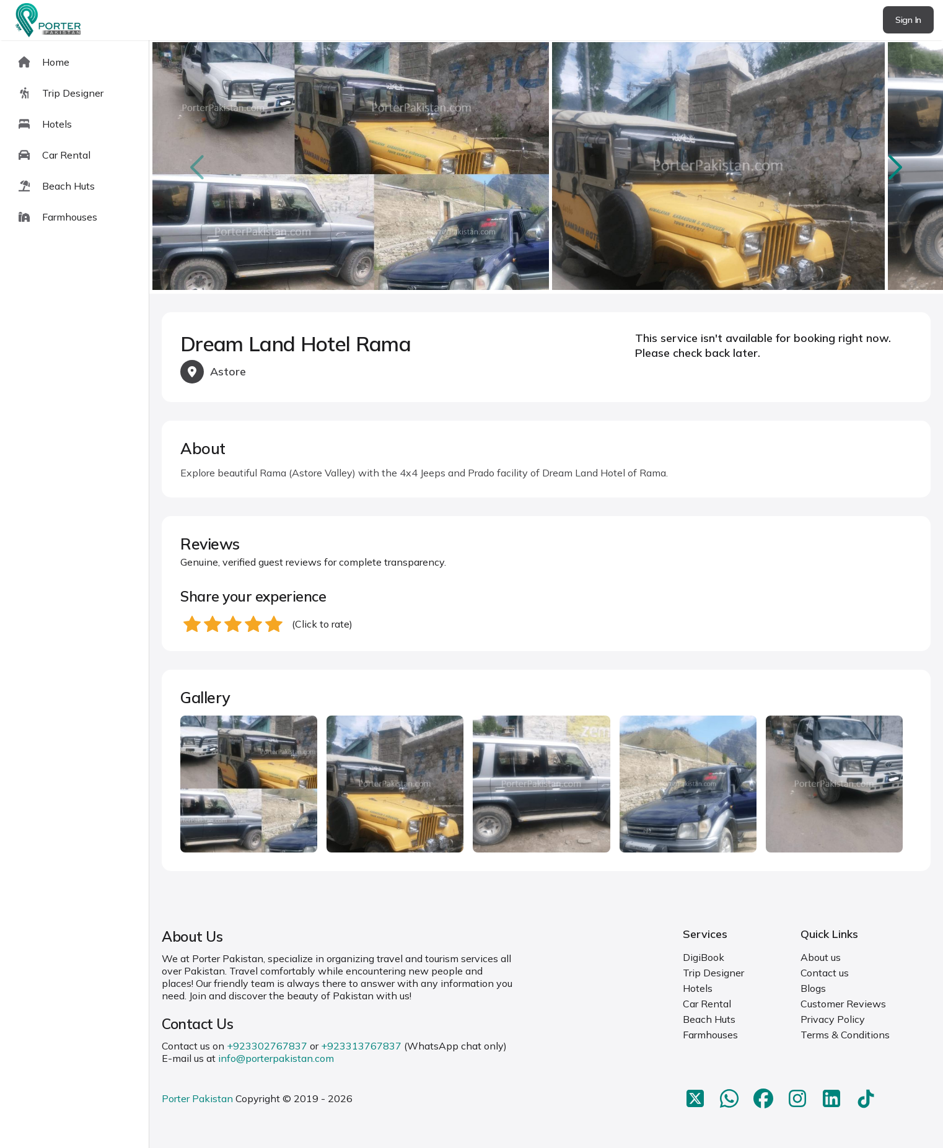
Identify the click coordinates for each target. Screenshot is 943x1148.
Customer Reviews (843, 1003)
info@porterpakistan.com (276, 1058)
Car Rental (707, 1003)
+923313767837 (361, 1046)
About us (820, 957)
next (893, 167)
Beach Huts (709, 1019)
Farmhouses (710, 1034)
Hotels (698, 988)
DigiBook (703, 957)
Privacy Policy (832, 1019)
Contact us (824, 972)
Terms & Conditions (845, 1034)
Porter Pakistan (197, 1098)
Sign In (908, 19)
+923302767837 (267, 1046)
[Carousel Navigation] (546, 167)
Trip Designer (713, 972)
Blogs (813, 988)
